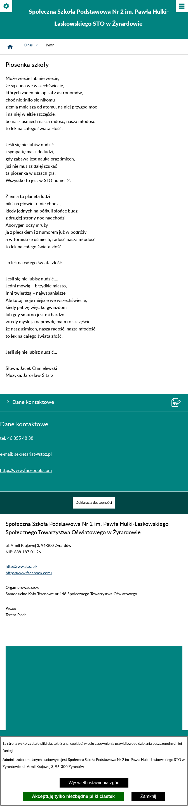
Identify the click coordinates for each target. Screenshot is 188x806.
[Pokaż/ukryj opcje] (6, 6)
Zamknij (148, 796)
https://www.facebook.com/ (29, 573)
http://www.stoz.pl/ (21, 566)
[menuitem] (94, 502)
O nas (31, 45)
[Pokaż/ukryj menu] (181, 6)
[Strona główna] (10, 47)
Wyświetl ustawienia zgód (94, 782)
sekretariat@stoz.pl (33, 454)
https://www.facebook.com (26, 470)
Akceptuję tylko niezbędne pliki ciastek (73, 796)
